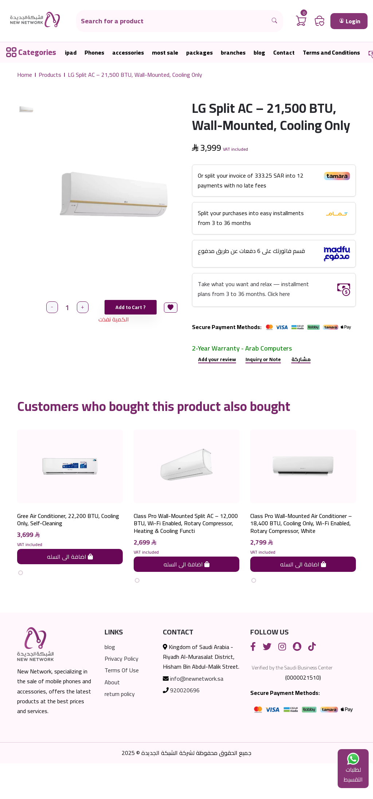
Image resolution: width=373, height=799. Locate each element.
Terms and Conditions (331, 53)
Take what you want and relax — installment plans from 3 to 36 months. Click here (253, 288)
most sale (165, 53)
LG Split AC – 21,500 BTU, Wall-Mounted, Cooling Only (135, 75)
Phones (94, 53)
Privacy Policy (121, 694)
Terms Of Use (122, 706)
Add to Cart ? (131, 307)
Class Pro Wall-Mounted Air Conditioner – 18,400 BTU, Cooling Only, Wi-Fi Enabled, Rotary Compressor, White (301, 559)
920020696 (185, 725)
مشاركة (301, 359)
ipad (70, 53)
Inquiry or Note (263, 359)
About (112, 717)
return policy (120, 729)
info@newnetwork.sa (196, 714)
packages (199, 53)
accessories (128, 53)
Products (50, 75)
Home (24, 75)
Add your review (217, 359)
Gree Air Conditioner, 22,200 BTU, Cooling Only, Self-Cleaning (68, 555)
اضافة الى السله (70, 592)
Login (349, 21)
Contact (284, 53)
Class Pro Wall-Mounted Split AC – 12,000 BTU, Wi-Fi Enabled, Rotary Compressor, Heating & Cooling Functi (186, 559)
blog (259, 53)
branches (233, 53)
